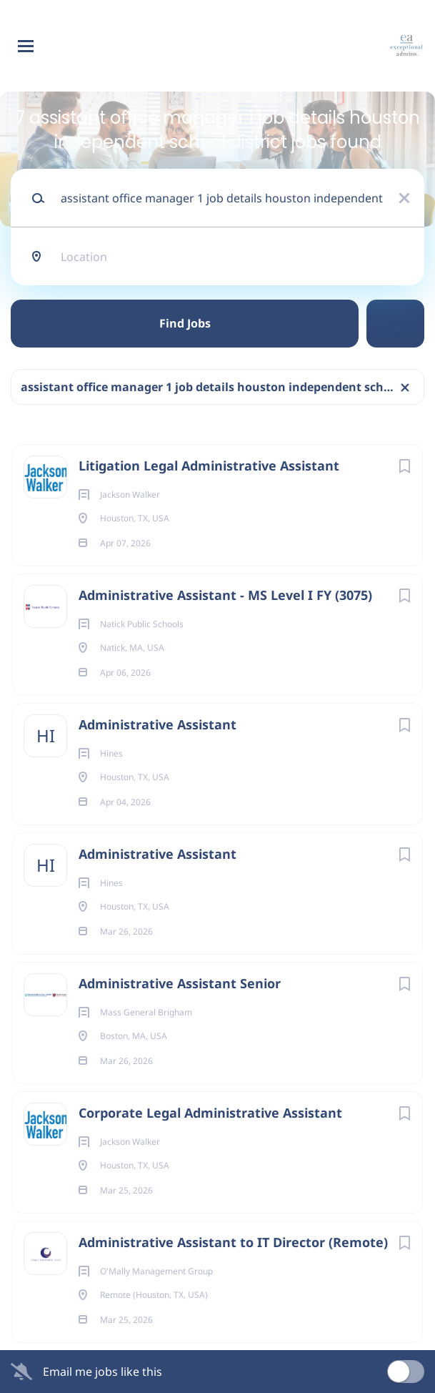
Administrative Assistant (157, 724)
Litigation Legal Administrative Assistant (209, 465)
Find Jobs (185, 323)
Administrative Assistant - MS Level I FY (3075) (225, 595)
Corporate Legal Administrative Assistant (210, 1112)
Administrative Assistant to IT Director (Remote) (233, 1242)
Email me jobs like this (102, 1371)
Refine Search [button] (395, 324)
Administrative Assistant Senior (180, 983)
